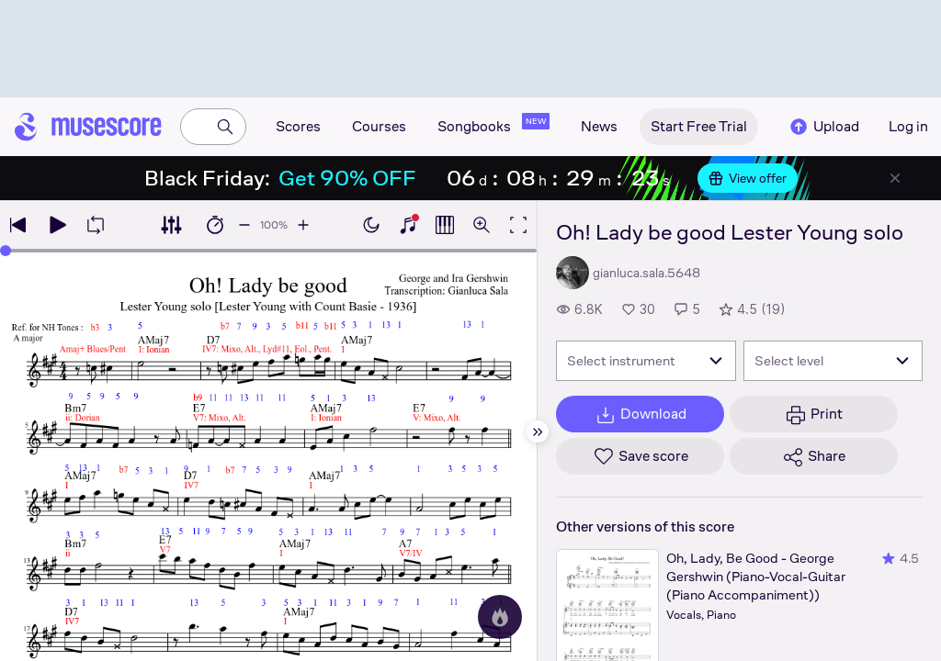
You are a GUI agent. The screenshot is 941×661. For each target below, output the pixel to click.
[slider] (5, 250)
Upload (823, 127)
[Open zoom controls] (481, 225)
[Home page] (88, 126)
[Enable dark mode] (371, 225)
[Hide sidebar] (538, 431)
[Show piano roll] (444, 225)
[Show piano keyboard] (408, 225)
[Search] (225, 126)
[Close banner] (895, 178)
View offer (748, 178)
